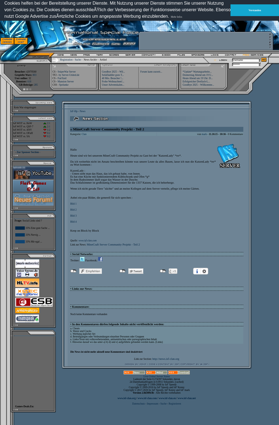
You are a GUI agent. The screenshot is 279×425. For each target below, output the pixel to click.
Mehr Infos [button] (176, 17)
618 (29, 81)
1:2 (46, 129)
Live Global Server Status (157, 376)
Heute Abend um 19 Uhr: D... (198, 78)
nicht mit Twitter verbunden (122, 271)
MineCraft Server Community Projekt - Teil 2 (113, 244)
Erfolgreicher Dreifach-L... (196, 81)
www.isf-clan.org (126, 398)
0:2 (46, 133)
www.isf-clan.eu (167, 398)
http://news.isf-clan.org (165, 358)
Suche (78, 59)
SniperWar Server (66, 71)
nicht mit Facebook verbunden (73, 271)
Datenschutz (138, 403)
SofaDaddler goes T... (113, 75)
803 (35, 75)
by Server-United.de (69, 75)
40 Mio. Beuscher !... (112, 78)
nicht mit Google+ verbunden (163, 271)
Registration (66, 59)
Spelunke (64, 84)
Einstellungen (204, 271)
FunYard (61, 78)
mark (204, 134)
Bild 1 (73, 203)
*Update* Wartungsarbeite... (197, 71)
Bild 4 (73, 221)
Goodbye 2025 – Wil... (113, 71)
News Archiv (90, 59)
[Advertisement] (204, 41)
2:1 (46, 123)
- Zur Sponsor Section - (27, 152)
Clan (84, 134)
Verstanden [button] (255, 10)
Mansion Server (65, 81)
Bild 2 (73, 209)
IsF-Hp (73, 111)
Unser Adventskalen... (113, 84)
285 (36, 84)
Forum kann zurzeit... (151, 71)
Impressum (152, 403)
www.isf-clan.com (87, 240)
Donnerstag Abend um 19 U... (198, 75)
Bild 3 (73, 215)
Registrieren (175, 403)
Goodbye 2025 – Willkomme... (198, 84)
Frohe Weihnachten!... (113, 81)
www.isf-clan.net (187, 398)
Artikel (103, 59)
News (82, 111)
